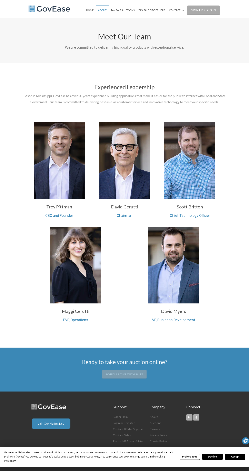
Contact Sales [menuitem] (122, 435)
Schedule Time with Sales (124, 374)
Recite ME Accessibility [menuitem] (128, 441)
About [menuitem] (154, 416)
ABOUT (102, 10)
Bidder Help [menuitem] (120, 416)
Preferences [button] (10, 461)
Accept (235, 456)
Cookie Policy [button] (93, 456)
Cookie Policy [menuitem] (158, 441)
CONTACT (174, 10)
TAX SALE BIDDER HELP (152, 10)
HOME (90, 10)
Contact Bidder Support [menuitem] (128, 429)
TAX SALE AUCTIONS (123, 10)
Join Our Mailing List (51, 423)
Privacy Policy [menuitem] (158, 435)
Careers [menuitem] (155, 429)
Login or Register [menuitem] (124, 423)
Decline (212, 456)
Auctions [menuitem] (155, 423)
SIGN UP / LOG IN (203, 10)
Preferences (189, 456)
